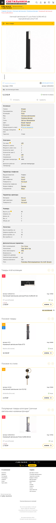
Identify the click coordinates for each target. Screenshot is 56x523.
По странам (4, 476)
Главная (4, 11)
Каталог (9, 11)
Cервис (32, 470)
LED (22, 143)
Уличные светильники (19, 11)
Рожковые (24, 262)
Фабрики (4, 474)
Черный (28, 123)
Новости (32, 486)
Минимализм (31, 120)
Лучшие (49, 262)
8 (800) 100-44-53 (6, 6)
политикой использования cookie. (28, 511)
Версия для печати (46, 83)
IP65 (22, 251)
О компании (6, 470)
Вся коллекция (48, 310)
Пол (22, 246)
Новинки (4, 479)
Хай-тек (23, 120)
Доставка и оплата (34, 472)
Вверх (23, 188)
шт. (22, 465)
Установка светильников (35, 474)
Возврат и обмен (34, 477)
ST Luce (6, 83)
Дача (26, 248)
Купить (47, 304)
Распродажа (4, 477)
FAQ (30, 483)
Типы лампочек (33, 489)
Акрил (28, 125)
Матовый (24, 182)
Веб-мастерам (33, 479)
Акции (3, 481)
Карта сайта (4, 483)
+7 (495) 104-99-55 (6, 8)
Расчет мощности (27, 127)
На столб (43, 262)
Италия (12, 83)
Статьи (31, 488)
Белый (23, 123)
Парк (22, 248)
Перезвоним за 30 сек (18, 8)
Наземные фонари (32, 11)
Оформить (32, 465)
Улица (26, 246)
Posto (23, 113)
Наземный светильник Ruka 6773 (14, 344)
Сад (29, 248)
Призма (23, 186)
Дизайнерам (33, 481)
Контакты (4, 472)
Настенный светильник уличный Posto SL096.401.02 (20, 296)
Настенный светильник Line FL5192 (14, 389)
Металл (23, 125)
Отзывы (31, 484)
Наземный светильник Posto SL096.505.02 (17, 437)
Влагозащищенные (34, 262)
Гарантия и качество (34, 476)
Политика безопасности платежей (28, 501)
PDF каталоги (33, 491)
